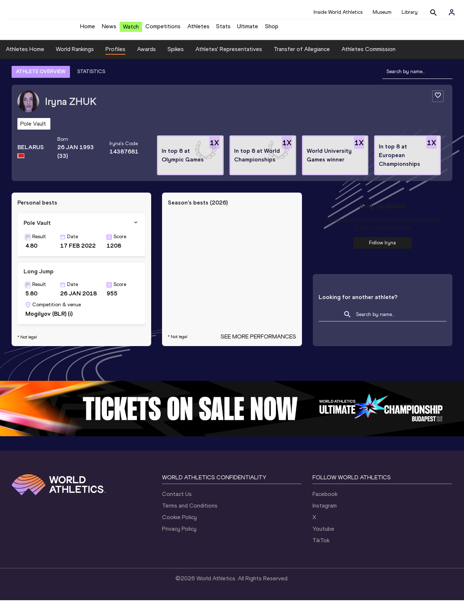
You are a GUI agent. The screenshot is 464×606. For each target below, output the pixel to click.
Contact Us (177, 499)
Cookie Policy (179, 522)
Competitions (163, 29)
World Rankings (75, 54)
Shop (271, 29)
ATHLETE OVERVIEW (41, 77)
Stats (223, 29)
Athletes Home (25, 54)
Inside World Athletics (338, 12)
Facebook (324, 499)
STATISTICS (91, 77)
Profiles (115, 54)
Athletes (198, 29)
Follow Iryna (382, 248)
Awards (146, 54)
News (109, 29)
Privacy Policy (179, 534)
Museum (382, 12)
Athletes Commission (368, 54)
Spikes (175, 54)
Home (87, 29)
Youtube (323, 534)
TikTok (321, 546)
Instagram (324, 511)
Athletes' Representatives (228, 54)
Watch (131, 29)
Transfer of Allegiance (302, 54)
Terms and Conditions (190, 511)
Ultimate (247, 29)
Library (410, 12)
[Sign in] (451, 12)
